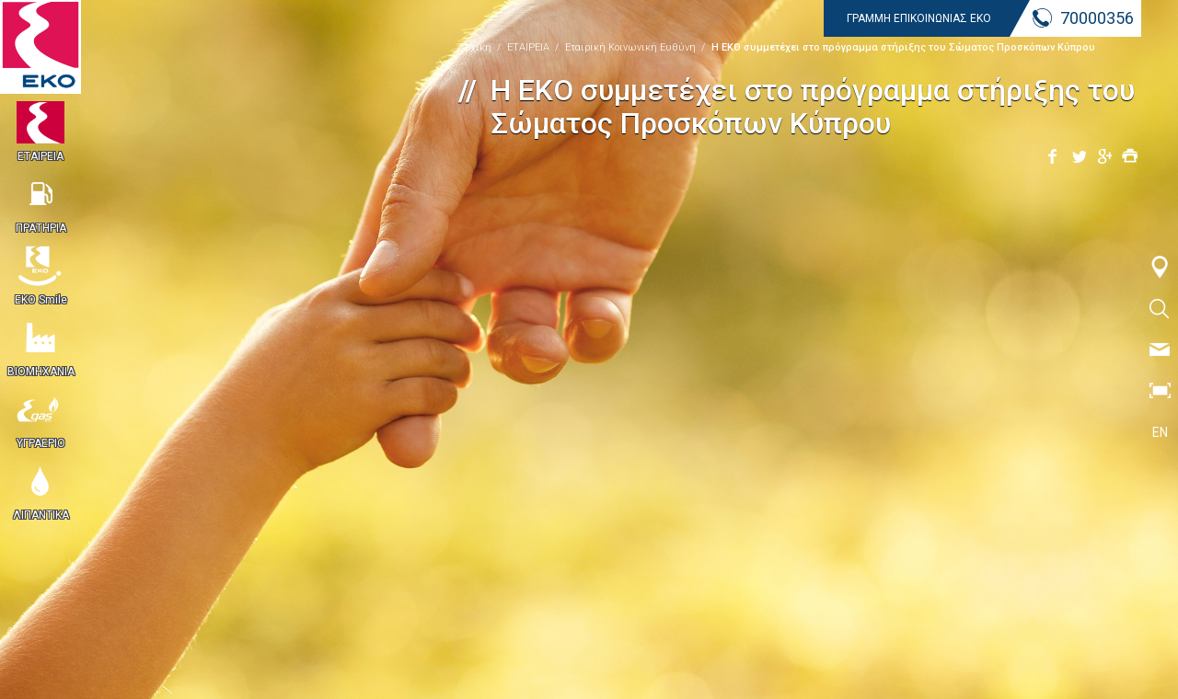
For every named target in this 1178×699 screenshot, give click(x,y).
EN (1160, 432)
